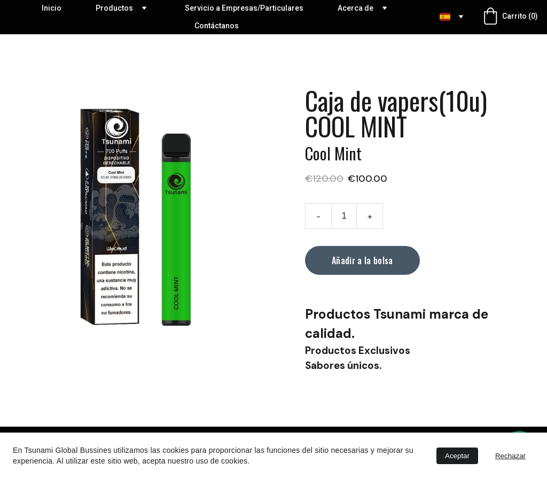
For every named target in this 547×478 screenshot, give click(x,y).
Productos (114, 8)
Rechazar (510, 456)
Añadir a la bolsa (362, 260)
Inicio (51, 8)
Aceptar (457, 456)
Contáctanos (216, 25)
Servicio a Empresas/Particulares (244, 8)
